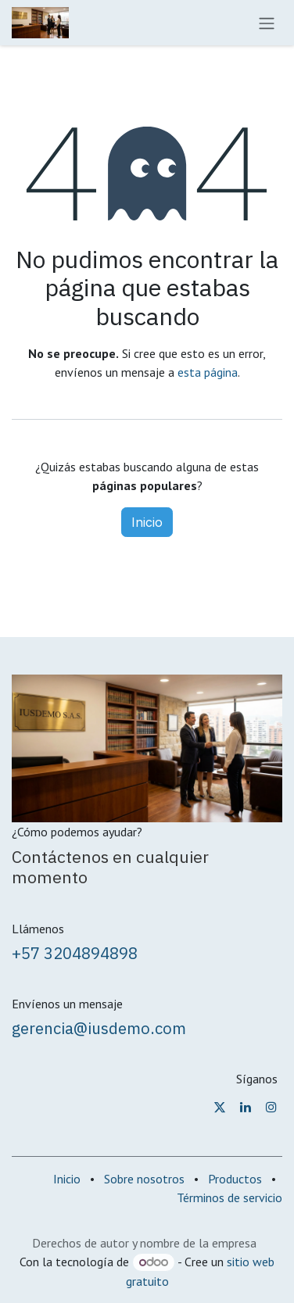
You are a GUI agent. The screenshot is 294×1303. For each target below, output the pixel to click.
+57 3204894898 (75, 953)
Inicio (147, 522)
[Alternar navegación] (266, 22)
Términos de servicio (229, 1197)
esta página (207, 372)
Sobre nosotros (144, 1179)
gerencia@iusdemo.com (99, 1028)
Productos (235, 1179)
